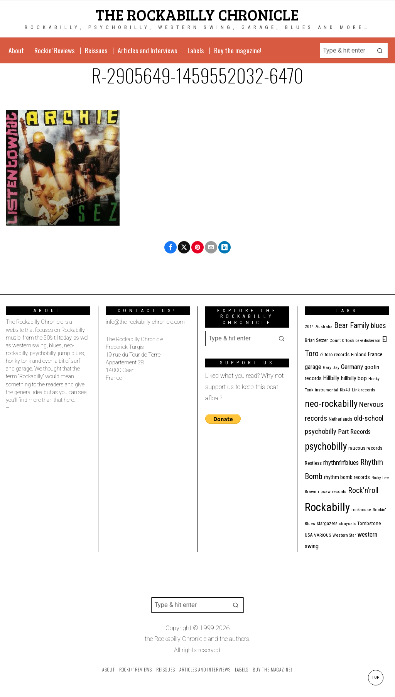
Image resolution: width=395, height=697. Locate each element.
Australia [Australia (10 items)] (324, 326)
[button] (380, 50)
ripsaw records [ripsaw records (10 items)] (332, 491)
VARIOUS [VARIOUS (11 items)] (322, 535)
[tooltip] (170, 247)
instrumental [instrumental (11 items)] (326, 390)
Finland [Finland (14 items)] (358, 354)
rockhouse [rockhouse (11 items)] (361, 509)
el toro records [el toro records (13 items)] (334, 354)
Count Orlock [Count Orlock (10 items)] (341, 340)
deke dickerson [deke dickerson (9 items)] (368, 340)
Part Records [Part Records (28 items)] (354, 431)
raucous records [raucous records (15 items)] (365, 448)
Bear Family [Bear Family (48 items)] (351, 325)
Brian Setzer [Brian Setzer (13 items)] (316, 340)
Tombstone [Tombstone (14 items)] (369, 523)
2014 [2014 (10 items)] (309, 326)
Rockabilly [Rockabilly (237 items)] (327, 507)
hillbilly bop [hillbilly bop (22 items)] (354, 378)
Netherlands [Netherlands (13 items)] (340, 419)
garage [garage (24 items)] (313, 367)
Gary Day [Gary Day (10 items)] (331, 367)
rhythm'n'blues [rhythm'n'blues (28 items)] (341, 462)
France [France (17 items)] (375, 354)
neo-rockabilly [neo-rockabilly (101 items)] (331, 403)
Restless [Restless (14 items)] (313, 463)
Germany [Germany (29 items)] (352, 367)
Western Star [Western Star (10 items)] (344, 535)
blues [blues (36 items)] (378, 325)
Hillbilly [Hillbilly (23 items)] (331, 378)
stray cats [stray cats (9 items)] (347, 523)
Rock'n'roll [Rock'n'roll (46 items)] (363, 490)
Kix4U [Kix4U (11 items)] (345, 390)
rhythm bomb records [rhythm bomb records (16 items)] (347, 477)
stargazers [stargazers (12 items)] (327, 523)
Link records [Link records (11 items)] (363, 390)
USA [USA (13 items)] (308, 535)
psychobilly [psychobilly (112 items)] (326, 446)
